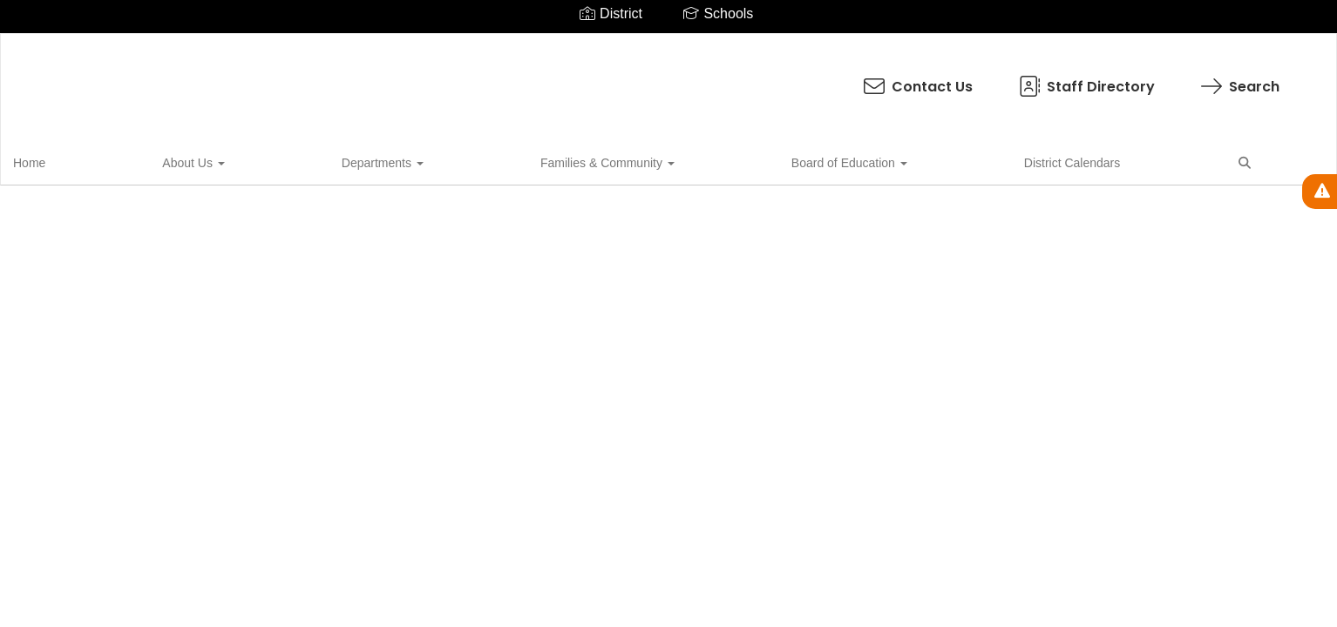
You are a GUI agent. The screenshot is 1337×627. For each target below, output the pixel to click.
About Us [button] (129, 160)
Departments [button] (228, 160)
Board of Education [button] (514, 160)
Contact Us (550, 78)
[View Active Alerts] (1319, 191)
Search (872, 78)
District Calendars (646, 160)
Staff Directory (718, 78)
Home (56, 160)
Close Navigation (808, 167)
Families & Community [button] (362, 160)
